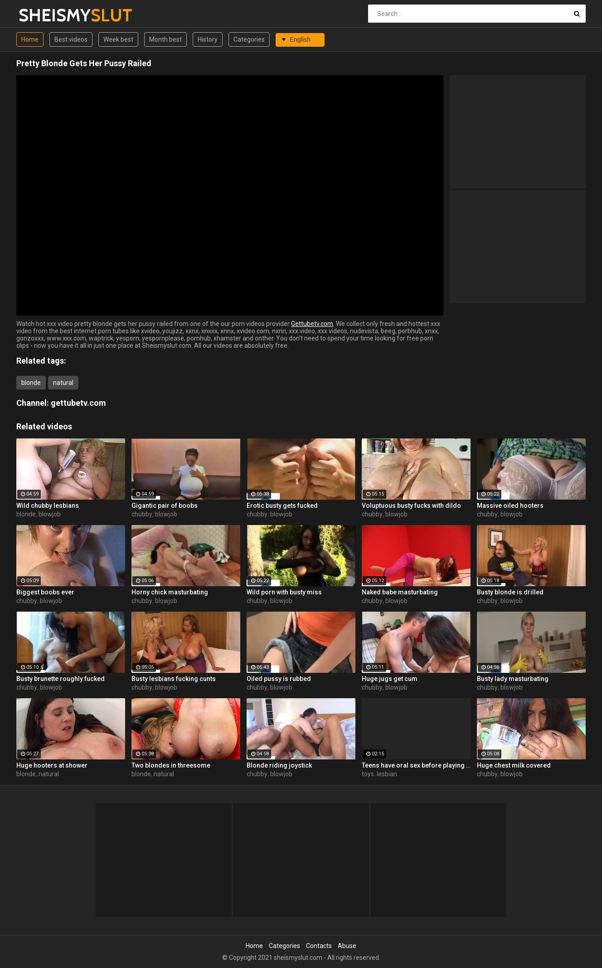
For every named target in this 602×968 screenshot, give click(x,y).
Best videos (70, 39)
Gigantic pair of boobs (164, 505)
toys (368, 774)
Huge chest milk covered (514, 765)
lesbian (387, 774)
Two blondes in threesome (170, 765)
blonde (31, 382)
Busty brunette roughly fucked (60, 678)
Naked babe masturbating (400, 592)
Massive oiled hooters (510, 505)
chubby (141, 514)
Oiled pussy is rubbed (279, 678)
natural (63, 382)
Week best (118, 39)
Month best (165, 39)
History (208, 39)
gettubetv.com (78, 403)
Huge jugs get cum (390, 678)
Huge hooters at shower (51, 765)
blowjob (50, 514)
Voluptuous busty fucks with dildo (411, 505)
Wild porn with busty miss (284, 592)
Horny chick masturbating (169, 592)
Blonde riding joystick (279, 765)
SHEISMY (42, 15)
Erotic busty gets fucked (282, 505)
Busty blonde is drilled (510, 592)
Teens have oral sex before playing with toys (416, 765)
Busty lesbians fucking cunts (173, 678)
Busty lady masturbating (513, 678)
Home (30, 39)
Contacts (319, 945)
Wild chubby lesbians (47, 505)
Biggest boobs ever (45, 592)
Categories (249, 39)
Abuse (347, 945)
